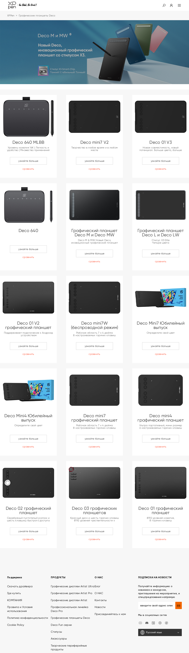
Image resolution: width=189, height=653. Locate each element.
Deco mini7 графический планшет (94, 418)
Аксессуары (59, 618)
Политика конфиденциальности (27, 597)
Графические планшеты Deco (70, 597)
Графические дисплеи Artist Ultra (72, 566)
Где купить (14, 573)
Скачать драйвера (20, 566)
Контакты (101, 579)
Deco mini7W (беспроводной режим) (94, 325)
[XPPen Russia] (166, 602)
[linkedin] (160, 602)
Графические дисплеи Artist (69, 579)
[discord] (147, 602)
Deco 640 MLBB (28, 142)
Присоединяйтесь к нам (110, 593)
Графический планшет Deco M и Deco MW (94, 232)
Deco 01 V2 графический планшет (28, 325)
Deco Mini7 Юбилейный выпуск (160, 325)
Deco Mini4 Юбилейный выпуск (28, 418)
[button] (164, 5)
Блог (98, 566)
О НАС (99, 573)
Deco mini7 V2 (94, 142)
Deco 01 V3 (160, 142)
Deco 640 (28, 230)
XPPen (10, 15)
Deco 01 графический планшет (160, 510)
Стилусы (56, 611)
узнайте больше (28, 160)
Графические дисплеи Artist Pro (71, 573)
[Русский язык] (160, 612)
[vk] (153, 602)
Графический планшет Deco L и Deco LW (160, 232)
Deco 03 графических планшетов (94, 510)
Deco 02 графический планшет (28, 510)
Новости (100, 586)
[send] (178, 585)
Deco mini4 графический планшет (160, 418)
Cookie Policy (15, 604)
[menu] (177, 5)
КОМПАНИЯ (14, 579)
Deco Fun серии (61, 604)
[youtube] (140, 602)
